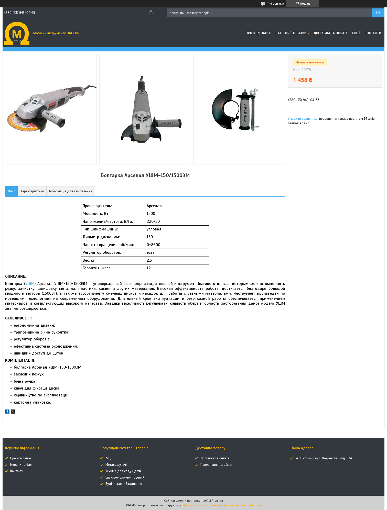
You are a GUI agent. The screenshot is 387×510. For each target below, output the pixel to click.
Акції (356, 33)
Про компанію (258, 33)
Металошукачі (116, 465)
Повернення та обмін (216, 465)
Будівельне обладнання (123, 484)
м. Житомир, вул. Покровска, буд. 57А (324, 458)
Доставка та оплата (331, 33)
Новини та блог (21, 465)
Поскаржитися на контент (201, 505)
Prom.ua (217, 500)
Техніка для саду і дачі (123, 471)
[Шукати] (378, 12)
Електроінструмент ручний (124, 477)
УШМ (30, 283)
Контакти (372, 33)
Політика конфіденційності (241, 505)
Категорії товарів (290, 33)
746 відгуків (275, 3)
